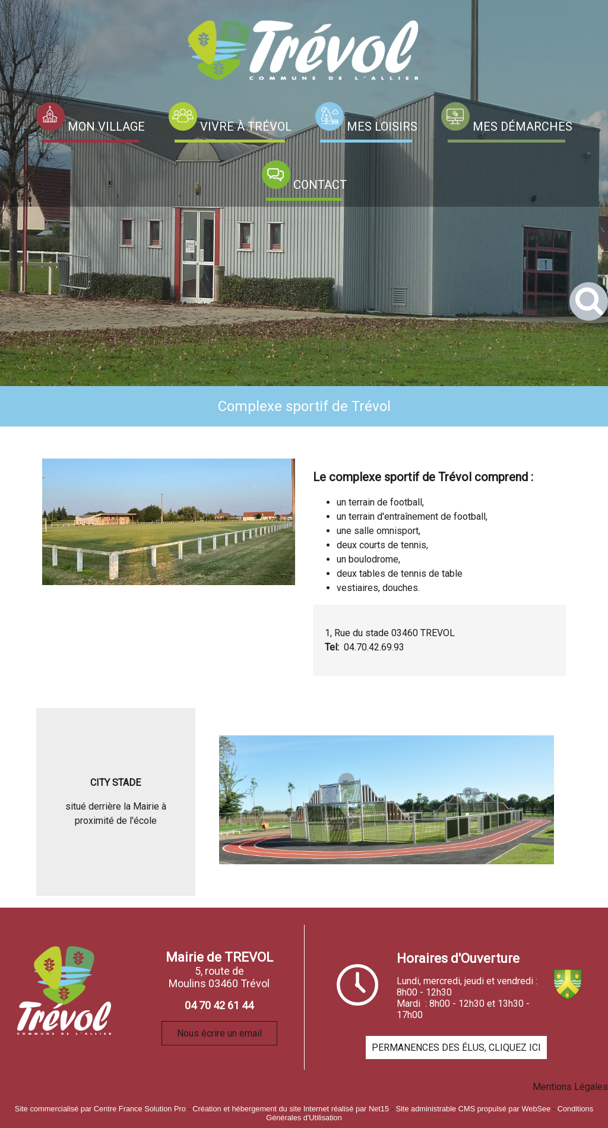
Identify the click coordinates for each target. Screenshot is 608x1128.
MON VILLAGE (106, 126)
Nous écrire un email (219, 1033)
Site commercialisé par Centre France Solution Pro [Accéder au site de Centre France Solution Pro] (100, 1108)
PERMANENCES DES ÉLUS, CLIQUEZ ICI (456, 1047)
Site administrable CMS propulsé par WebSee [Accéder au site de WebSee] (472, 1108)
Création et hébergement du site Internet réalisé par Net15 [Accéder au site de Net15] (290, 1108)
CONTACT (320, 185)
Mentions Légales (570, 1086)
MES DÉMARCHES (522, 126)
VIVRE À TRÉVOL (246, 126)
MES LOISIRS (382, 126)
